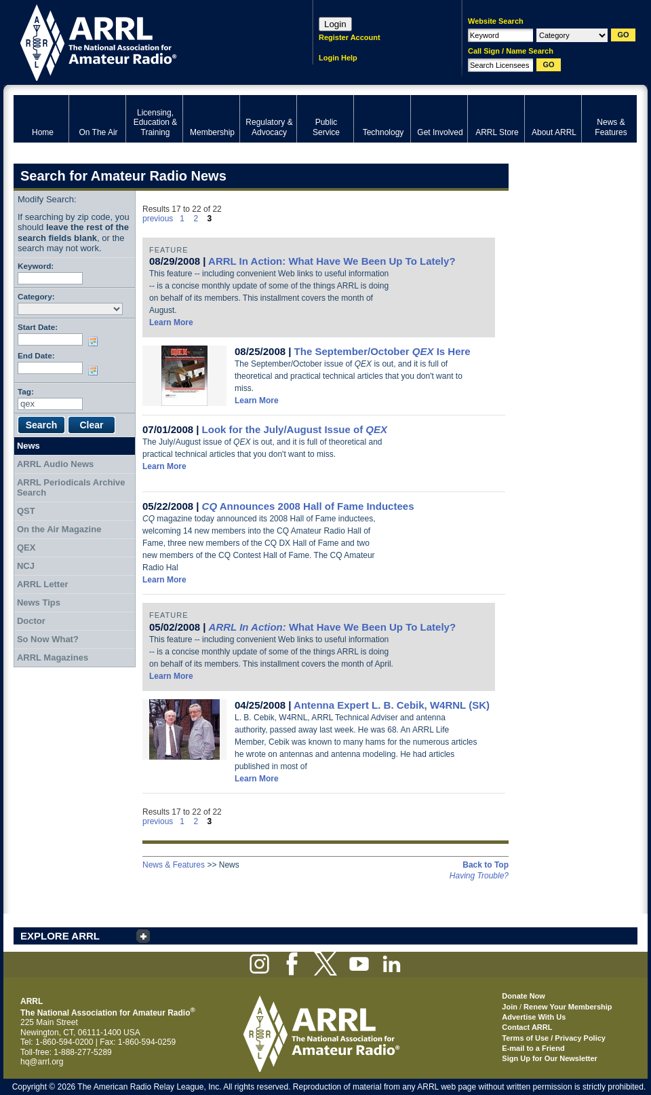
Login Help (338, 58)
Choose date (95, 341)
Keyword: (36, 265)
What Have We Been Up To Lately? (332, 627)
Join (509, 1007)
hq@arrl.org (42, 1061)
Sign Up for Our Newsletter (549, 1058)
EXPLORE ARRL (60, 936)
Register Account (349, 37)
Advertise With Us (534, 1017)
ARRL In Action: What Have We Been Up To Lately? (331, 261)
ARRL (145, 41)
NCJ (26, 566)
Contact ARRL (527, 1027)
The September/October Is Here (382, 351)
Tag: (26, 391)
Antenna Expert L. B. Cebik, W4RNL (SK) (392, 705)
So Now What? (48, 639)
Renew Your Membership (568, 1007)
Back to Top (485, 865)
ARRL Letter (42, 584)
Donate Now (523, 996)
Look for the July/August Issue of (294, 429)
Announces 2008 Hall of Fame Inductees (308, 506)
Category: (36, 296)
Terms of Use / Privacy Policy (554, 1038)
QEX (26, 547)
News (28, 446)
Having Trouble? (479, 875)
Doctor (31, 621)
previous (157, 218)
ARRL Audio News (55, 464)
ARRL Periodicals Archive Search (71, 487)
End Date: (36, 355)
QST (26, 511)
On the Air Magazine (59, 529)
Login (335, 24)
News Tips (38, 602)
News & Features (173, 865)
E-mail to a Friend (533, 1048)
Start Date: (38, 326)
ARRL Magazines (52, 657)
